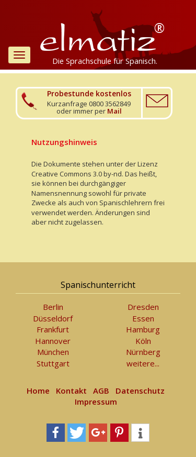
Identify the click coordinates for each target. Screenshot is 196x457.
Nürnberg (143, 352)
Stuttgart (53, 363)
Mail (114, 111)
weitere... (142, 363)
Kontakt (71, 390)
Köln (143, 341)
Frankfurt (53, 329)
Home (38, 390)
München (53, 352)
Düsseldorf (53, 318)
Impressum (96, 401)
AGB (101, 390)
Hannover (53, 341)
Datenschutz (140, 390)
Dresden (143, 307)
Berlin (53, 307)
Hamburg (143, 329)
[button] (56, 432)
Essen (143, 318)
